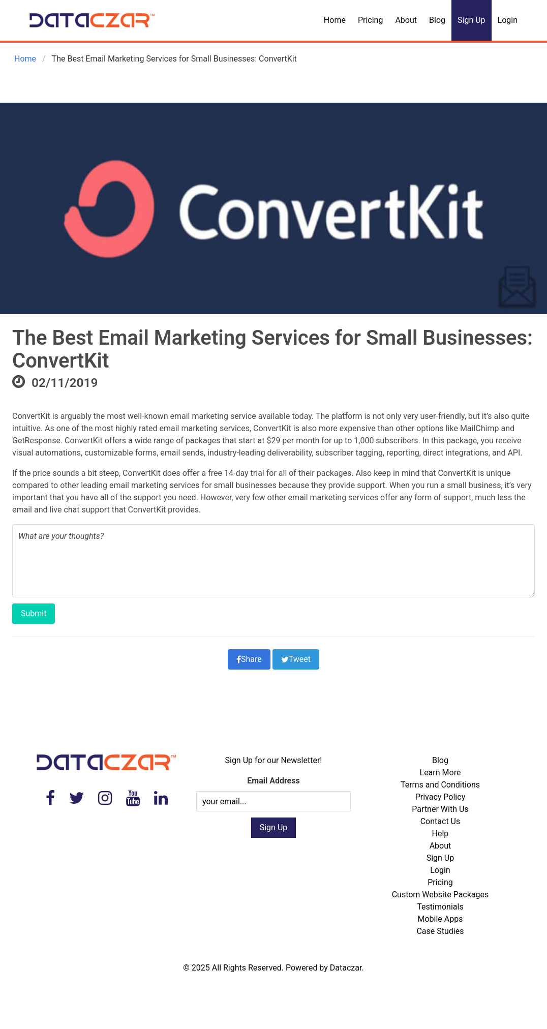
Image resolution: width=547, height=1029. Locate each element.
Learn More (440, 772)
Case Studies (440, 931)
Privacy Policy (440, 797)
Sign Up (471, 20)
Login (508, 20)
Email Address (273, 780)
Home (335, 20)
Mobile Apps (440, 919)
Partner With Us (440, 809)
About (406, 20)
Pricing (370, 20)
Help (440, 833)
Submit (33, 613)
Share (249, 659)
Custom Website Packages (440, 894)
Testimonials (440, 907)
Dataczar (346, 968)
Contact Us (440, 821)
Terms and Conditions (440, 785)
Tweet (296, 659)
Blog (437, 20)
